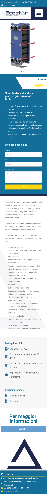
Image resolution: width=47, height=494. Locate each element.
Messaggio (9, 169)
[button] (39, 13)
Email (7, 160)
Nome (7, 150)
